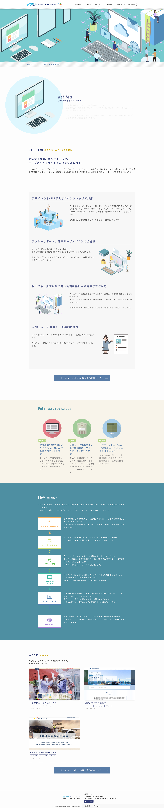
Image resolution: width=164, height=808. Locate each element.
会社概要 (87, 806)
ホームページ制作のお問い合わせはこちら (81, 388)
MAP (86, 801)
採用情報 (109, 4)
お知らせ (119, 4)
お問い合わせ (131, 4)
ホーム (30, 64)
